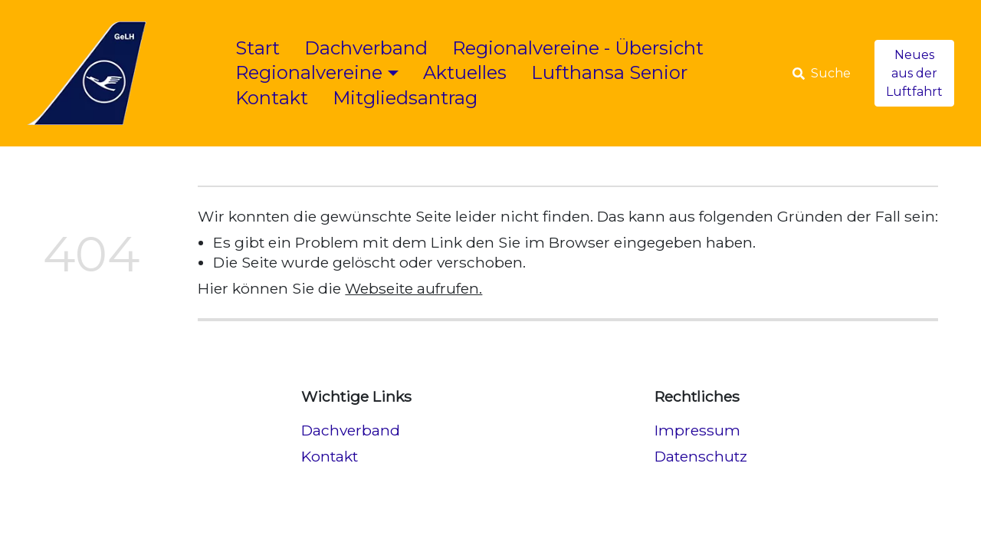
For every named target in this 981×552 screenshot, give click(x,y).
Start (257, 48)
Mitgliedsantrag (405, 98)
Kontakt (271, 98)
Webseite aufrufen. (413, 288)
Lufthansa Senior (609, 72)
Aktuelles (465, 72)
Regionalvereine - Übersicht (578, 48)
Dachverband (366, 48)
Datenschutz (701, 456)
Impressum (697, 430)
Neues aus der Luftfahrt (914, 73)
